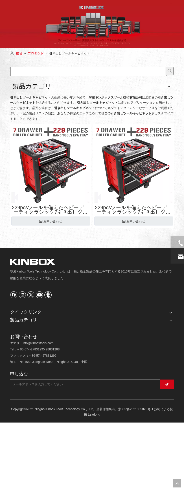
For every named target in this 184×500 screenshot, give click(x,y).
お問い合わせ (50, 221)
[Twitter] (31, 294)
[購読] (167, 384)
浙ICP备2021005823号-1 (135, 409)
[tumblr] (48, 294)
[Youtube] (39, 294)
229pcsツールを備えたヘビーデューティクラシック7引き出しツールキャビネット (50, 209)
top (177, 483)
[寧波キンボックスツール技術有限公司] (32, 262)
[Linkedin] (22, 294)
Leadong (94, 414)
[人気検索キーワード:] (170, 71)
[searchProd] (88, 71)
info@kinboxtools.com (38, 343)
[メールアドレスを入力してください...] (83, 384)
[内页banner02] (92, 24)
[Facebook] (14, 294)
